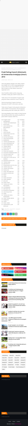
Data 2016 (4, 357)
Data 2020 (4, 360)
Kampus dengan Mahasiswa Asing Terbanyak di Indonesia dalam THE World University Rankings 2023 (17, 298)
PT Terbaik (4, 367)
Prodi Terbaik (11, 367)
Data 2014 (7, 209)
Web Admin (5, 79)
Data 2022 (17, 360)
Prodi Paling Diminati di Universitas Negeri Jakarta (17, 283)
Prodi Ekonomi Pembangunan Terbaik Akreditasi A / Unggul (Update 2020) (15, 291)
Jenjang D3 (23, 360)
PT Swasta (23, 364)
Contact (18, 421)
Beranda (3, 68)
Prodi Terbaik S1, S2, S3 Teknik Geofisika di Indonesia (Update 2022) (17, 325)
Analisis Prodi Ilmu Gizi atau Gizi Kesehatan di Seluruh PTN (16, 312)
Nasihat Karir (11, 364)
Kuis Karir (4, 364)
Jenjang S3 (23, 362)
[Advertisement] (14, 15)
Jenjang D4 (4, 362)
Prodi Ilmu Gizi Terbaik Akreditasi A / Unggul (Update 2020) (17, 345)
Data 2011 (12, 355)
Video (3, 369)
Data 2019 (23, 357)
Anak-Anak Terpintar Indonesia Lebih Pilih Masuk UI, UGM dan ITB (16, 332)
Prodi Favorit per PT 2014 (11, 68)
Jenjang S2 (17, 362)
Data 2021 (10, 360)
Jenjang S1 (18, 209)
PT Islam (17, 364)
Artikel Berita (5, 355)
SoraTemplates (18, 424)
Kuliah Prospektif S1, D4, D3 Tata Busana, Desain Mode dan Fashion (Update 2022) (16, 305)
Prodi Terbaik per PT (20, 367)
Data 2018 (17, 357)
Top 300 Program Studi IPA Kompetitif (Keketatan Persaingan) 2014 (17, 319)
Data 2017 (10, 357)
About (14, 421)
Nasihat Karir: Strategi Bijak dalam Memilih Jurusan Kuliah (17, 338)
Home (9, 421)
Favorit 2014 (12, 209)
